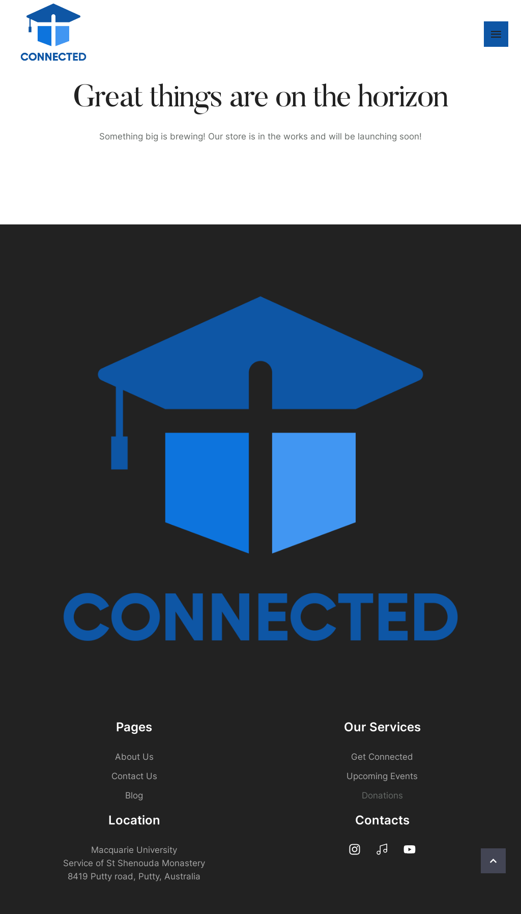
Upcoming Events (382, 776)
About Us (134, 757)
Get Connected (382, 757)
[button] (493, 860)
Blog (134, 795)
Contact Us (134, 776)
